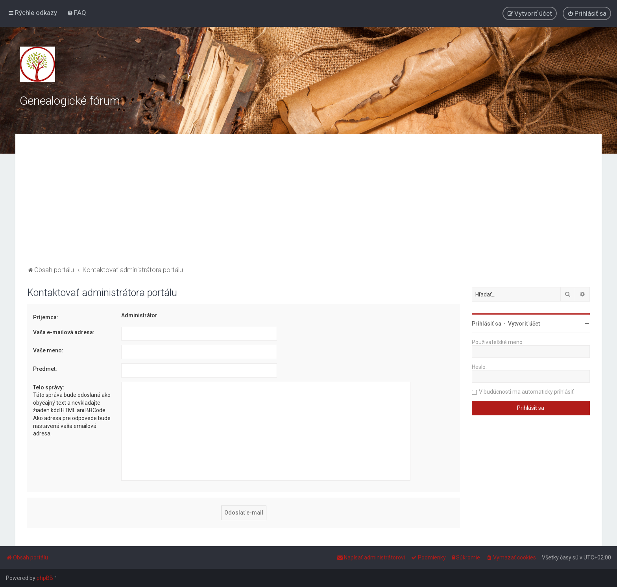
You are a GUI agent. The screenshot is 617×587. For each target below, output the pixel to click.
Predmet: (45, 369)
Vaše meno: (48, 350)
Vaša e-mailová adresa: (63, 332)
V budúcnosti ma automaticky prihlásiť (526, 392)
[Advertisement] (308, 205)
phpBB (45, 578)
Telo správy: (48, 387)
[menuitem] (76, 13)
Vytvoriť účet (524, 323)
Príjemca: (45, 317)
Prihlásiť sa (486, 323)
